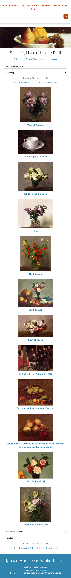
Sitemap (56, 5)
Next (50, 83)
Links (64, 5)
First (16, 83)
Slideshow (46, 5)
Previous (23, 83)
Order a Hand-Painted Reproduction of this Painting (35, 59)
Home (4, 5)
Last (55, 83)
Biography (14, 5)
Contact (34, 9)
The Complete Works (30, 5)
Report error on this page (35, 570)
